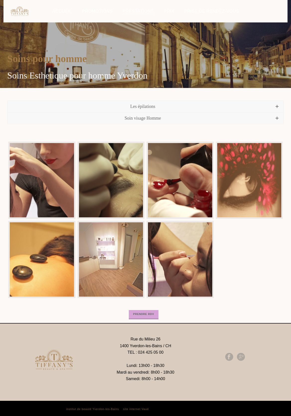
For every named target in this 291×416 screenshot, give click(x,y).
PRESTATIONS (138, 11)
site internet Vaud (136, 409)
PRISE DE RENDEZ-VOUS (211, 11)
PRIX (169, 11)
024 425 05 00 (150, 352)
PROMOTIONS (97, 11)
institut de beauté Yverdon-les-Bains (92, 409)
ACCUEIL (62, 11)
